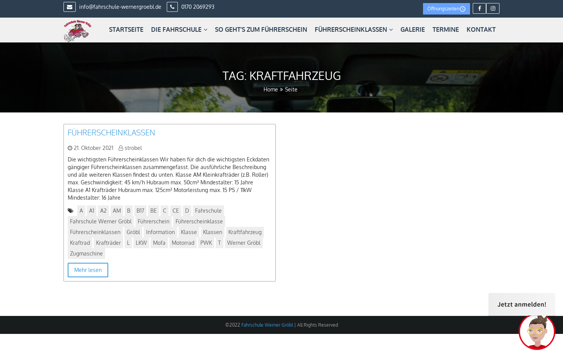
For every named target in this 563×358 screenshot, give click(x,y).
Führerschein (153, 221)
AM (117, 210)
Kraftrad (80, 242)
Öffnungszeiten (446, 9)
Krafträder (108, 242)
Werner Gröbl (243, 242)
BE (153, 210)
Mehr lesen (88, 270)
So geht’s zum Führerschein (261, 29)
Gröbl (133, 232)
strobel (133, 148)
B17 (140, 210)
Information (160, 232)
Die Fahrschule (179, 29)
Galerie (412, 29)
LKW (141, 242)
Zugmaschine (86, 253)
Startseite (126, 29)
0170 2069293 (191, 6)
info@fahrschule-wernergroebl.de (112, 6)
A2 (103, 210)
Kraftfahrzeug (245, 232)
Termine (446, 29)
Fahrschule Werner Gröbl (101, 221)
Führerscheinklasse (199, 221)
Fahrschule (208, 210)
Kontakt (481, 29)
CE (175, 210)
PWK (206, 242)
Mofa (159, 242)
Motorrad (183, 242)
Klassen (212, 232)
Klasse (189, 232)
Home (271, 89)
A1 (91, 210)
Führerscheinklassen (354, 29)
